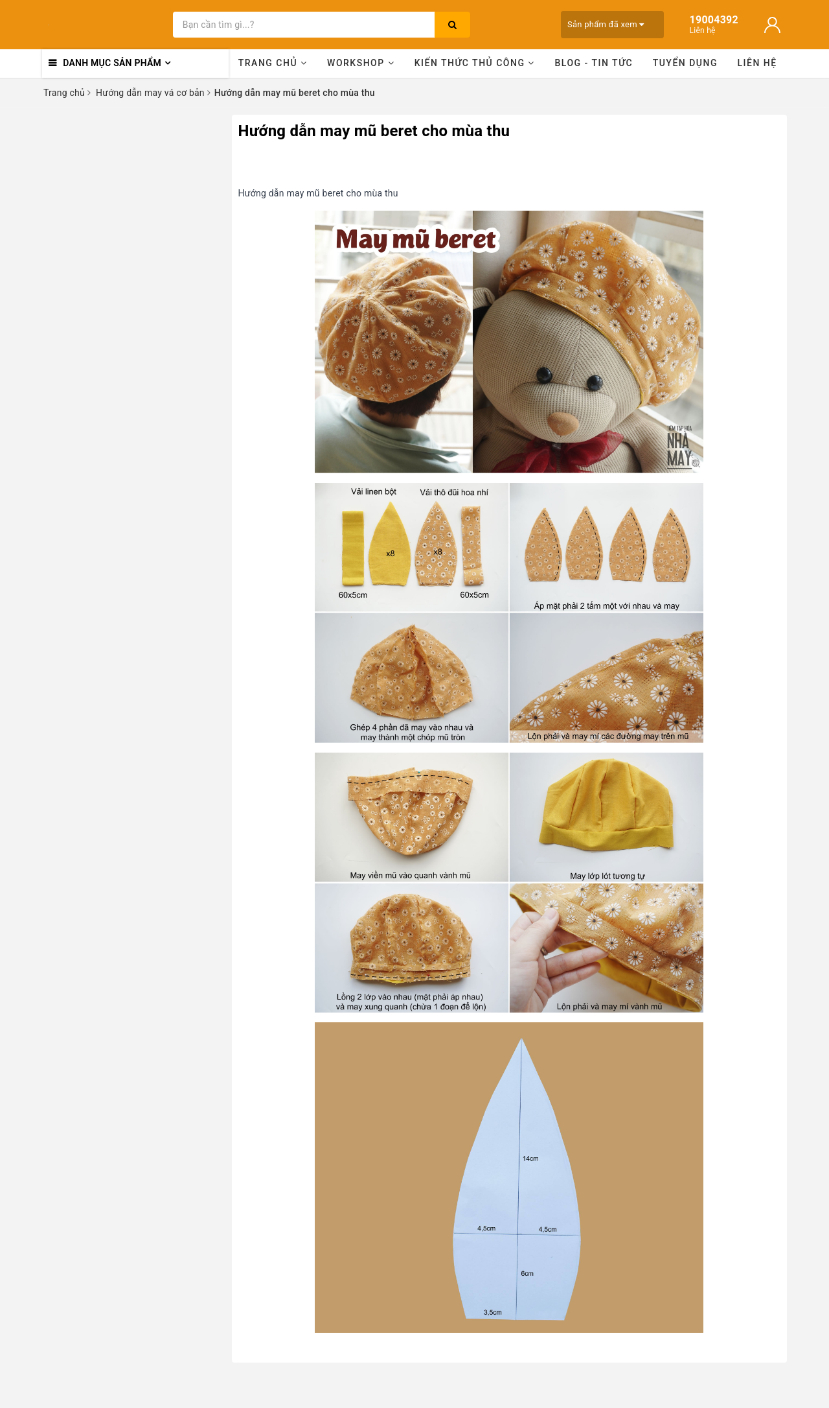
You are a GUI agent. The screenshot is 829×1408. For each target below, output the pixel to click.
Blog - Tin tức (593, 63)
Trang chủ (273, 63)
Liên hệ (757, 63)
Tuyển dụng (685, 63)
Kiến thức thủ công (474, 63)
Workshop (360, 63)
